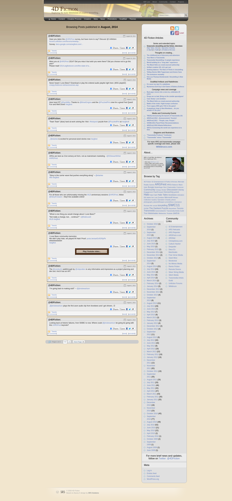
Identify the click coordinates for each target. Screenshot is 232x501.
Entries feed (152, 473)
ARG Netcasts (174, 230)
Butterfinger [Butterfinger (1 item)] (159, 187)
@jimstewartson (83, 288)
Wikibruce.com (154, 162)
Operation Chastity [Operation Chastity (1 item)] (164, 200)
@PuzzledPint (104, 102)
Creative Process (74, 19)
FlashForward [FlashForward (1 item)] (158, 192)
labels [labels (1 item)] (149, 197)
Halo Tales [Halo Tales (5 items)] (163, 195)
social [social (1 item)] (155, 205)
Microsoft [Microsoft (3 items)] (168, 197)
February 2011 (153, 397)
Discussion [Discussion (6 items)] (172, 189)
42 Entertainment (175, 227)
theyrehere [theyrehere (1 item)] (172, 208)
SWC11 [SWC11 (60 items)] (174, 205)
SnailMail (123, 19)
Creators (87, 19)
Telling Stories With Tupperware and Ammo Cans (164, 72)
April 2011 (151, 391)
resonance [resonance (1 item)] (178, 202)
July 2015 (151, 241)
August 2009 (152, 447)
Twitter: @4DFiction (169, 458)
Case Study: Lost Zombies (156, 99)
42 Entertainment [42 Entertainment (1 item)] (158, 182)
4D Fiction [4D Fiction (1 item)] (147, 182)
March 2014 (151, 281)
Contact (173, 2)
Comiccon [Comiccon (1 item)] (179, 187)
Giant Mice (173, 258)
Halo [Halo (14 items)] (146, 194)
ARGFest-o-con (175, 235)
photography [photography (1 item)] (148, 202)
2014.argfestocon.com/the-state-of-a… (75, 66)
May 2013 (151, 312)
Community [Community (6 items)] (149, 189)
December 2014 (153, 252)
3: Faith (156, 50)
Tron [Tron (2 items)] (145, 213)
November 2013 (153, 292)
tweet (124, 53)
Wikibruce (173, 286)
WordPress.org (153, 479)
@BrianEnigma (86, 102)
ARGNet (172, 238)
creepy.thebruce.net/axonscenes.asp (64, 85)
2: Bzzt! (149, 50)
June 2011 (151, 385)
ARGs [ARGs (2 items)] (169, 185)
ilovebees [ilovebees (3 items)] (172, 195)
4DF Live (146, 2)
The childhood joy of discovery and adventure (163, 55)
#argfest (69, 104)
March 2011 (151, 394)
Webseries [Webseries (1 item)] (162, 213)
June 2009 (151, 450)
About (154, 2)
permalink (132, 53)
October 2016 (152, 224)
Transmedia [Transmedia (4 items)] (149, 210)
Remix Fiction (174, 266)
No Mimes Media (175, 264)
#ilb (50, 177)
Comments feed (153, 476)
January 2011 (152, 400)
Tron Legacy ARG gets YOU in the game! (161, 106)
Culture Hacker (175, 244)
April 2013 (151, 315)
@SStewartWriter (114, 156)
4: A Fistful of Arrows (167, 50)
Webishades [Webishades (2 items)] (153, 213)
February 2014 (153, 283)
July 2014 (151, 269)
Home (53, 19)
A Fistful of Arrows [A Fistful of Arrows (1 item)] (170, 182)
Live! (182, 33)
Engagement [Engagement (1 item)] (148, 192)
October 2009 (152, 439)
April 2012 (151, 349)
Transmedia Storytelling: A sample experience (163, 60)
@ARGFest (70, 39)
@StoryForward (55, 197)
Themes (132, 19)
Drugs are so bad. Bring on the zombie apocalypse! (165, 96)
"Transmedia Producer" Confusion (159, 135)
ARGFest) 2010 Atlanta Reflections (159, 125)
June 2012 (151, 343)
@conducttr (57, 269)
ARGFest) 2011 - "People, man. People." (161, 120)
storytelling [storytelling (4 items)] (162, 205)
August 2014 (152, 266)
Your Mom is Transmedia (156, 58)
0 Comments (52, 53)
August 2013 (152, 303)
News (102, 19)
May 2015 (151, 246)
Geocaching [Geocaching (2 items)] (169, 192)
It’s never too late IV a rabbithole (158, 84)
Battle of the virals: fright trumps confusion (162, 103)
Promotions (112, 19)
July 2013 (151, 306)
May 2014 (151, 275)
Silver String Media (176, 272)
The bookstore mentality (155, 74)
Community (163, 2)
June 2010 (151, 428)
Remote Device (175, 269)
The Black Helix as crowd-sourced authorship (163, 65)
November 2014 (153, 255)
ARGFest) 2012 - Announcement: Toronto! (162, 118)
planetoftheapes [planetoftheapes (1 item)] (159, 202)
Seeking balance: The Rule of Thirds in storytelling (165, 70)
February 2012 (153, 354)
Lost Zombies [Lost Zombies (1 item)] (159, 197)
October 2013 (152, 295)
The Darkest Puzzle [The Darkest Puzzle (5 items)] (158, 208)
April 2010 (151, 433)
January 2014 (152, 286)
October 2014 (152, 258)
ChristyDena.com (176, 241)
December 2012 (153, 326)
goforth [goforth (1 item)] (176, 192)
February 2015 (153, 249)
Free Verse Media (176, 255)
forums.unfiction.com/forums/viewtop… (64, 41)
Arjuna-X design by (86, 493)
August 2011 (152, 380)
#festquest (93, 122)
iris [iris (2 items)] (145, 197)
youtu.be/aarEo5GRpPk (96, 239)
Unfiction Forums (175, 283)
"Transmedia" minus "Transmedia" (159, 137)
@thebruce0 (86, 217)
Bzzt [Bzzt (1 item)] (165, 187)
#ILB (89, 195)
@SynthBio (65, 102)
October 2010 (152, 413)
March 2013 (151, 317)
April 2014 (151, 278)
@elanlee (54, 139)
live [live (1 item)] (152, 197)
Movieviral (173, 261)
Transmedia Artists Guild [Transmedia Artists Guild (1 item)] (175, 211)
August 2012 (152, 337)
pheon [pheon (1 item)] (173, 200)
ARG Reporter (174, 232)
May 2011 (151, 388)
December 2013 (153, 289)
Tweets (54, 51)
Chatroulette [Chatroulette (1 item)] (171, 187)
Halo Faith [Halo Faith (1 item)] (153, 195)
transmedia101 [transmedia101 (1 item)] (160, 211)
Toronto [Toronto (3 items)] (180, 208)
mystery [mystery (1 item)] (154, 200)
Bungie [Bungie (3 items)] (151, 187)
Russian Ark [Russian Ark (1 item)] (148, 205)
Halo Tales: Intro (153, 48)
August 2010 (152, 422)
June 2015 (151, 244)
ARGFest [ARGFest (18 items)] (160, 184)
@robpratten (80, 269)
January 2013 (152, 323)
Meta (96, 19)
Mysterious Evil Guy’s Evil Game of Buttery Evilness (165, 86)
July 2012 (151, 340)
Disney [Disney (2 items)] (181, 190)
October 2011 (152, 371)
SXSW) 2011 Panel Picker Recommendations (163, 123)
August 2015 (152, 238)
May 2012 (151, 346)
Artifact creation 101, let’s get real (159, 67)
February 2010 (153, 436)
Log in (149, 470)
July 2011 (151, 382)
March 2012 (151, 352)
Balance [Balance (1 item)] (175, 185)
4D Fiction (64, 8)
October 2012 (152, 329)
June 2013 (151, 309)
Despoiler (172, 247)
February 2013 (153, 320)
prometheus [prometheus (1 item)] (169, 202)
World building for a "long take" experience (162, 62)
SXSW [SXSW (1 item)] (146, 208)
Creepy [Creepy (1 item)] (158, 190)
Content (62, 19)
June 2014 (151, 272)
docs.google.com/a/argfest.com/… (69, 44)
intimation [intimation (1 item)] (180, 195)
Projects (181, 2)
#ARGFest (53, 158)
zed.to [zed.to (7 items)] (176, 213)
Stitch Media (174, 275)
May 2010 (151, 430)
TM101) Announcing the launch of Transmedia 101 (165, 116)
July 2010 (151, 425)
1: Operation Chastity (167, 48)
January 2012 (152, 357)
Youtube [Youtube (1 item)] (169, 213)
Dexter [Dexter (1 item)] (163, 190)
